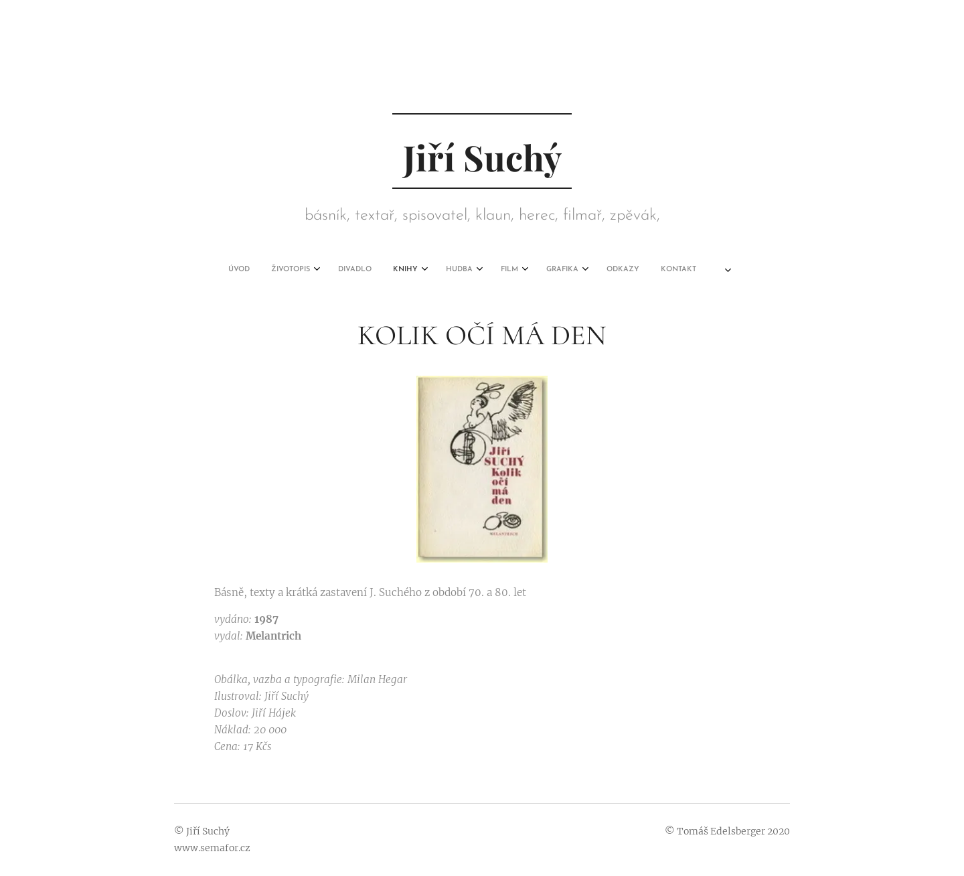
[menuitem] (342, 270)
